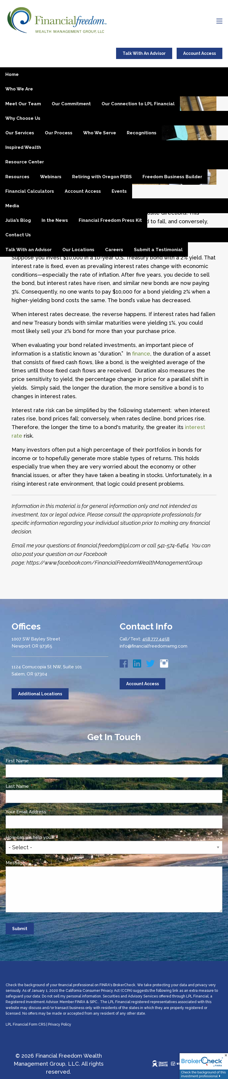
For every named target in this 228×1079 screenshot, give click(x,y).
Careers (114, 249)
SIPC (93, 1002)
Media (12, 205)
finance (141, 353)
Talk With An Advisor (144, 53)
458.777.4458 (156, 639)
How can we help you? (52, 837)
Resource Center (24, 162)
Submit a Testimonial (158, 249)
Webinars (50, 176)
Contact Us (18, 235)
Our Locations (78, 249)
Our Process (58, 133)
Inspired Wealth (23, 147)
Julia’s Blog (18, 220)
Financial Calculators (29, 191)
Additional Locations (40, 693)
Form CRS (37, 1024)
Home (12, 74)
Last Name (40, 786)
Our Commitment (71, 103)
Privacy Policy (59, 1024)
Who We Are (19, 89)
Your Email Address (48, 812)
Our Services (19, 133)
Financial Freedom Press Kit (110, 220)
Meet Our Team (23, 103)
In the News (55, 220)
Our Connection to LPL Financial (138, 103)
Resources (17, 176)
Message (38, 863)
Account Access (199, 53)
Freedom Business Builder (172, 176)
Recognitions (141, 133)
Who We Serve (99, 133)
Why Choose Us (22, 118)
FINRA (80, 1002)
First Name (40, 761)
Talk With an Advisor (28, 249)
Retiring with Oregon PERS (102, 176)
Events (119, 191)
